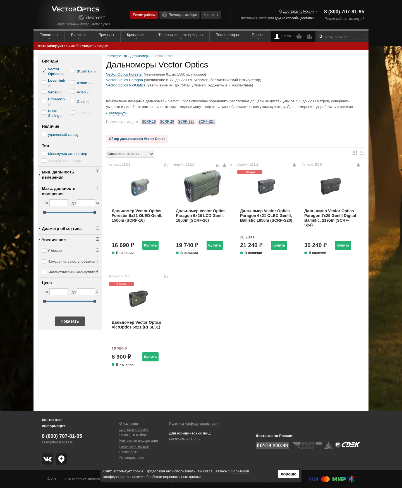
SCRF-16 (149, 122)
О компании (128, 424)
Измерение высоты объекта (71, 261)
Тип (45, 145)
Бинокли (78, 35)
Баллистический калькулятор (72, 272)
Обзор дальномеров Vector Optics (137, 139)
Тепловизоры (227, 35)
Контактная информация (138, 441)
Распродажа (128, 452)
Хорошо (288, 474)
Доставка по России (298, 11)
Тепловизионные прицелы (180, 35)
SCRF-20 (167, 122)
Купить (150, 245)
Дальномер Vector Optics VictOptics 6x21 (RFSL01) (136, 324)
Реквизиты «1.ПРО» (184, 439)
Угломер (54, 250)
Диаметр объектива (62, 228)
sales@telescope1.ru (57, 442)
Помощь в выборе (179, 14)
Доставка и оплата (134, 429)
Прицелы (106, 35)
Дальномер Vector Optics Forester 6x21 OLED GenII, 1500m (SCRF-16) (137, 216)
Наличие (50, 126)
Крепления (136, 35)
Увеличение (54, 240)
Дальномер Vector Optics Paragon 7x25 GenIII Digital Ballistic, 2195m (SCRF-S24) (330, 218)
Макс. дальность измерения (59, 191)
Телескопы (49, 35)
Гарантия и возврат (134, 446)
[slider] (44, 212)
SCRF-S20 (186, 122)
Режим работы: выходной (344, 19)
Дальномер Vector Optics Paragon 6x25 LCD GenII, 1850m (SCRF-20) (201, 216)
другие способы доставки (294, 18)
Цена (47, 283)
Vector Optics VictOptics (125, 85)
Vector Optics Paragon (124, 80)
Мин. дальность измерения (58, 175)
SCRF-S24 (206, 122)
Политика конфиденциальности (193, 424)
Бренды (50, 61)
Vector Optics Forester (124, 74)
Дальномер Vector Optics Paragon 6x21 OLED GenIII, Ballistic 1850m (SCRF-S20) (266, 216)
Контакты (211, 15)
